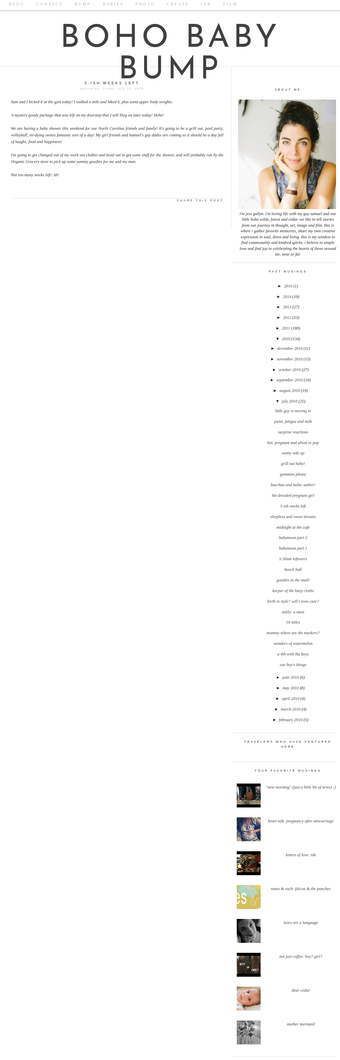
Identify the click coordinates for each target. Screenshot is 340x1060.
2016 (288, 286)
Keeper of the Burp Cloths (292, 590)
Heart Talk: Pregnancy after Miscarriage (301, 821)
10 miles (293, 622)
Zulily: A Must (293, 612)
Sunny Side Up (293, 453)
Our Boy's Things (293, 664)
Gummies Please (293, 474)
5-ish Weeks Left (293, 506)
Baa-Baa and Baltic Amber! (293, 485)
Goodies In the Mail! (293, 580)
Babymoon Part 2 (293, 537)
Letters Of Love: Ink (301, 855)
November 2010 (290, 359)
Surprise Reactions (293, 432)
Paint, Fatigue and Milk (293, 421)
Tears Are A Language (301, 922)
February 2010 (291, 720)
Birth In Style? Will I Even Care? (293, 601)
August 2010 (290, 390)
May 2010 (291, 688)
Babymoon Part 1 (293, 548)
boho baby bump (170, 54)
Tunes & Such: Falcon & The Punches (300, 888)
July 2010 (290, 401)
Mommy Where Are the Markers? (293, 633)
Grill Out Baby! (293, 463)
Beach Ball (292, 569)
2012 (287, 317)
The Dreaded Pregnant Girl (293, 495)
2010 (286, 339)
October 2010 (290, 369)
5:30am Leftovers (293, 559)
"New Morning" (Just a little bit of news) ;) (301, 787)
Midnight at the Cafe (293, 527)
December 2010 (290, 348)
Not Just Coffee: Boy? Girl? (300, 956)
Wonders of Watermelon (293, 643)
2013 (287, 307)
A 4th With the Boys (292, 654)
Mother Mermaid (300, 1024)
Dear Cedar (301, 990)
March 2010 (291, 709)
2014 (287, 296)
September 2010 (290, 380)
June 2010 (291, 677)
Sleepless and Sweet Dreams (293, 516)
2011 (286, 328)
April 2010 (291, 698)
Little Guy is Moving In (293, 411)
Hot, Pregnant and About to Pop (293, 442)
